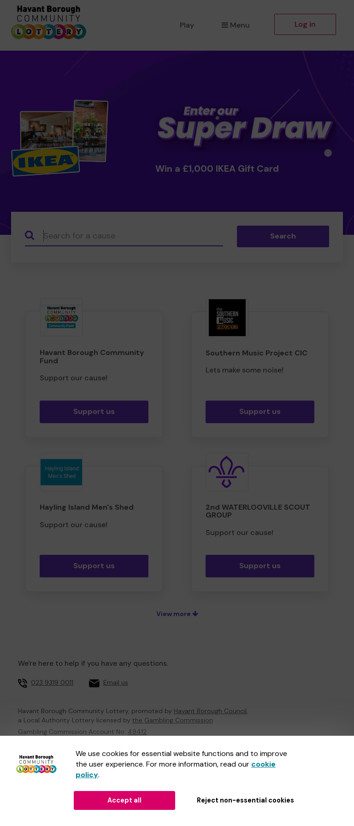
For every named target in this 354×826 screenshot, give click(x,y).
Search (283, 236)
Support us (94, 411)
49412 (137, 731)
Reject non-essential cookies (245, 800)
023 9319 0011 (52, 682)
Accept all (124, 800)
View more (177, 614)
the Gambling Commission (172, 720)
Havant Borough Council (210, 711)
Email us (115, 682)
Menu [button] (236, 25)
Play (187, 25)
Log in (305, 24)
